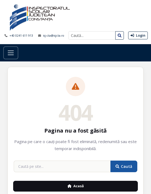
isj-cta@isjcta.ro (53, 35)
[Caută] (92, 35)
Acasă (75, 185)
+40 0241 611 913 (21, 35)
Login (138, 35)
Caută (124, 166)
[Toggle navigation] (10, 52)
